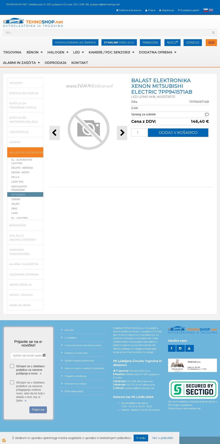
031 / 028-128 (81, 4)
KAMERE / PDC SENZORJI (109, 52)
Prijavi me (38, 409)
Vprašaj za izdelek (143, 114)
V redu (141, 438)
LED (76, 52)
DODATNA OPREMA (155, 52)
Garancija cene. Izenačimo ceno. (83, 345)
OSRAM (15, 199)
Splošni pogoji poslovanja (79, 360)
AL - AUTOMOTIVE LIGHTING (21, 161)
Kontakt (79, 63)
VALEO (15, 203)
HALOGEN (56, 52)
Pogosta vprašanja (76, 375)
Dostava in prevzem (76, 352)
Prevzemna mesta (75, 383)
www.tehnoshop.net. (143, 345)
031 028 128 (133, 381)
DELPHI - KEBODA (22, 167)
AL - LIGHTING (19, 217)
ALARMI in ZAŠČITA (19, 63)
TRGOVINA (12, 52)
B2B (211, 42)
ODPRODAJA (55, 63)
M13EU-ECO (119, 42)
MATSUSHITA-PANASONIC (19, 188)
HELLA (15, 176)
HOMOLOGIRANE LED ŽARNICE (75, 42)
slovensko (205, 10)
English (211, 10)
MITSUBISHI (18, 194)
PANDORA (150, 42)
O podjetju (71, 337)
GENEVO (192, 42)
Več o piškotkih (162, 438)
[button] (122, 133)
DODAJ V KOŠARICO (178, 132)
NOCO (172, 42)
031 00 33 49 (134, 384)
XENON (32, 52)
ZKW (14, 208)
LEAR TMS (17, 181)
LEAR (14, 212)
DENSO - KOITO (20, 172)
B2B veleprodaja (74, 391)
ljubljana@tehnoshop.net (105, 4)
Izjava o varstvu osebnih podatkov (84, 368)
